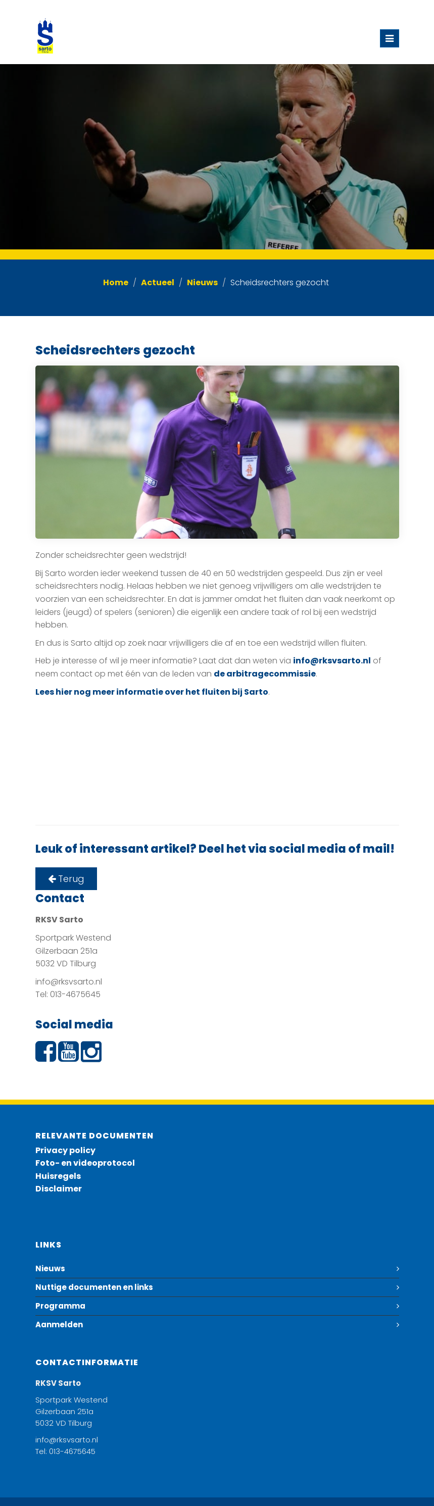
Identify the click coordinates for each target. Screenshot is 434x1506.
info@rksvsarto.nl (332, 660)
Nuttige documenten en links (94, 1287)
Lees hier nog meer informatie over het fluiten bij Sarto (151, 692)
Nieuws (202, 282)
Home (115, 282)
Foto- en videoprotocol (85, 1163)
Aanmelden (59, 1324)
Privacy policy (65, 1150)
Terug (66, 878)
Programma (60, 1306)
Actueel (157, 282)
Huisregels (58, 1176)
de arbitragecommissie (265, 674)
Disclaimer (58, 1189)
